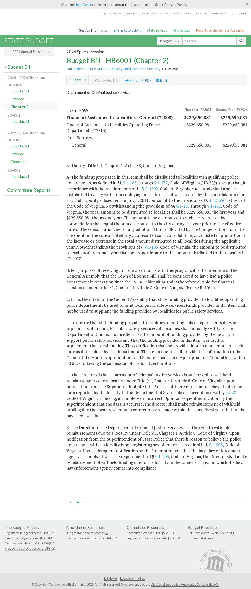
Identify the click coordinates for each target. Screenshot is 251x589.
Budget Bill (169, 41)
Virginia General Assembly (120, 13)
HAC (158, 533)
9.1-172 (161, 183)
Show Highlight (107, 80)
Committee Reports (29, 190)
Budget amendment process (85, 533)
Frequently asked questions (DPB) (28, 548)
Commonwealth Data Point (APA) (27, 543)
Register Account (223, 13)
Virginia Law (181, 30)
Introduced (19, 91)
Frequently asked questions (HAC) (89, 538)
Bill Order (74, 69)
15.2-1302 (149, 189)
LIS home (201, 13)
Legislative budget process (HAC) (27, 533)
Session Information (93, 30)
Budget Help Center (201, 538)
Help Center (84, 4)
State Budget (157, 30)
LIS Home (110, 578)
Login (242, 13)
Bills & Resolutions (127, 30)
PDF (146, 80)
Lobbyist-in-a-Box (132, 578)
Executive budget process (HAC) (27, 538)
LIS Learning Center (155, 13)
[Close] (247, 4)
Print (131, 80)
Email (162, 80)
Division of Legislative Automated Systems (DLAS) (185, 584)
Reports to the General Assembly (220, 30)
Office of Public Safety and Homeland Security (123, 69)
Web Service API (222, 533)
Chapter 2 (19, 106)
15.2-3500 (218, 200)
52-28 (231, 392)
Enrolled (17, 98)
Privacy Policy (182, 13)
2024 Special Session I (31, 51)
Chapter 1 (18, 161)
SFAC (167, 533)
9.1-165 (130, 183)
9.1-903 (216, 445)
